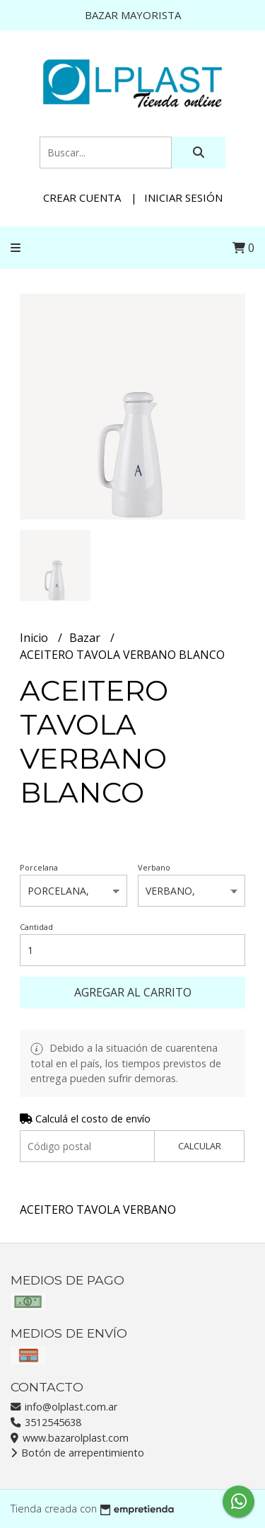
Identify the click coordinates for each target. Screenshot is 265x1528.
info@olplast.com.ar (64, 1406)
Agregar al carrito (133, 992)
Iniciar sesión (183, 197)
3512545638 (46, 1422)
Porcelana (39, 867)
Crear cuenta (82, 197)
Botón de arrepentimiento (77, 1452)
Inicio (35, 637)
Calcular (199, 1145)
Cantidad (36, 926)
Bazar (86, 637)
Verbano (154, 867)
